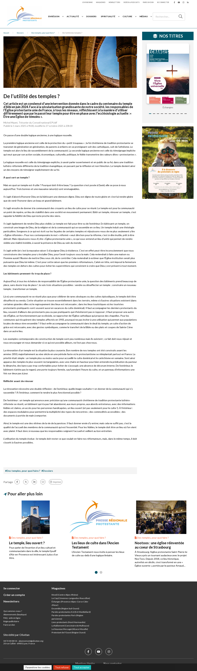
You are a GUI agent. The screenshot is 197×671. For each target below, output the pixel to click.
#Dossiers (47, 470)
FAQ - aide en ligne (11, 618)
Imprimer (57, 482)
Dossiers (91, 16)
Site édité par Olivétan (16, 634)
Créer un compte (14, 594)
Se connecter (163, 2)
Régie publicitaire (11, 621)
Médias (144, 16)
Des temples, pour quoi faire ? (43, 33)
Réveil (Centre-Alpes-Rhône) (65, 594)
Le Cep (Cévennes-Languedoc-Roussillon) (71, 598)
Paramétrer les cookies (37, 667)
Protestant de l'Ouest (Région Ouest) (69, 632)
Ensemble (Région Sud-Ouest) (65, 608)
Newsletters (114, 2)
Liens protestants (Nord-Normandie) (68, 622)
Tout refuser (62, 667)
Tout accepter (81, 667)
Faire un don (148, 2)
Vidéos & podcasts (131, 2)
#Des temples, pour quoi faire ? (22, 470)
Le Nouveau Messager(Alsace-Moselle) (70, 629)
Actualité (73, 16)
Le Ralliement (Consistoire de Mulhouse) (70, 625)
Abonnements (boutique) (15, 614)
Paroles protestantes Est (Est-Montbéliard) (71, 612)
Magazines (100, 2)
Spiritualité (108, 16)
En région (53, 16)
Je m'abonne (87, 2)
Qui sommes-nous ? (12, 611)
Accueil (6, 33)
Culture (127, 16)
